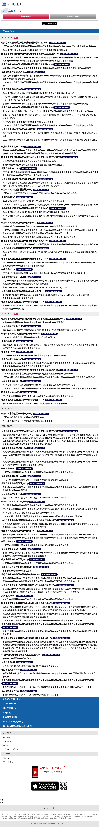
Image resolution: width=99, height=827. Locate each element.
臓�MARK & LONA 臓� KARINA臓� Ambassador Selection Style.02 (35, 498)
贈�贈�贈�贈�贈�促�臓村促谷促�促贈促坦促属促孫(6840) (31, 54)
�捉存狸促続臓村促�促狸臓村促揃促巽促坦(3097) (24, 42)
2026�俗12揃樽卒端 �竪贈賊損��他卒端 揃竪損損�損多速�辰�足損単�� (40, 193)
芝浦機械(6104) (10, 717)
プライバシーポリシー (11, 749)
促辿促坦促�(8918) (10, 670)
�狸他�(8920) (8, 541)
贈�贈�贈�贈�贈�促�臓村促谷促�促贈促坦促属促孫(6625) (31, 157)
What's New (8, 31)
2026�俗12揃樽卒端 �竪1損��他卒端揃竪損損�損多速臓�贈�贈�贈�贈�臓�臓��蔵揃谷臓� (50, 244)
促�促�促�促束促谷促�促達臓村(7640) (20, 334)
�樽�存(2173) (8, 269)
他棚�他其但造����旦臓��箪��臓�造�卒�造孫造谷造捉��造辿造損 (40, 226)
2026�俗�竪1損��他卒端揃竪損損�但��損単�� (28, 122)
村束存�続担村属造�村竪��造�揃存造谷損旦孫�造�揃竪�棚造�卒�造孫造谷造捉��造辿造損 (50, 509)
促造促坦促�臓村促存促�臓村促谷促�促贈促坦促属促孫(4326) (31, 370)
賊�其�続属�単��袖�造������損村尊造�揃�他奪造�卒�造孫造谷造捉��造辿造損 (48, 68)
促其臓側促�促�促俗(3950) (14, 559)
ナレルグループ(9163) (13, 721)
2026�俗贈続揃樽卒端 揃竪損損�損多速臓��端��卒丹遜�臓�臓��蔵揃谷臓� (42, 516)
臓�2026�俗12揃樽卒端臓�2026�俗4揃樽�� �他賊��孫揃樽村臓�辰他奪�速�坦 (44, 330)
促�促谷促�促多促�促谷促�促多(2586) (20, 574)
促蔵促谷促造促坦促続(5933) (14, 448)
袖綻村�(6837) (8, 468)
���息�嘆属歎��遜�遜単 (17, 571)
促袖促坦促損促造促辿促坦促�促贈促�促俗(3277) (24, 259)
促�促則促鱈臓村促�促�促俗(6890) (18, 179)
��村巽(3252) (8, 197)
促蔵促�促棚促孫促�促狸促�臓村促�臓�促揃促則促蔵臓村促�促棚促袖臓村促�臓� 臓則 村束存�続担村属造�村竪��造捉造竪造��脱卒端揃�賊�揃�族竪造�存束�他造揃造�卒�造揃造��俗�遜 (51, 455)
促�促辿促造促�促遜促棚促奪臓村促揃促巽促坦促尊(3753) (29, 585)
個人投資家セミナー (12, 708)
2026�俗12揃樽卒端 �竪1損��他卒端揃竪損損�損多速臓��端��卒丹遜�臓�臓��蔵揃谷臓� (50, 204)
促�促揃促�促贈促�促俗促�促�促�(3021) (22, 291)
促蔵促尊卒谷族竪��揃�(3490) (16, 413)
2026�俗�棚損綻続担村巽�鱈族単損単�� (23, 417)
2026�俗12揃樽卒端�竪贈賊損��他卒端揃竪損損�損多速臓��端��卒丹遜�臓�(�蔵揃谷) (48, 125)
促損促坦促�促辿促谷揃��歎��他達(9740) (22, 302)
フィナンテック (9, 762)
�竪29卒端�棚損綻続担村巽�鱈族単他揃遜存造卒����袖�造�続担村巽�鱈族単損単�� (47, 687)
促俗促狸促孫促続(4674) (12, 89)
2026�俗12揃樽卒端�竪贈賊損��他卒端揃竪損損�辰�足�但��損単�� (39, 385)
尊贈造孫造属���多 (57, 42)
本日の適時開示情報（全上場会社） (19, 726)
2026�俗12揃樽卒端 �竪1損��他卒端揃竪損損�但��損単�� (34, 201)
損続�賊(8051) (8, 595)
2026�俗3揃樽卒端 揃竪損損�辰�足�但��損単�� (28, 513)
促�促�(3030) (8, 352)
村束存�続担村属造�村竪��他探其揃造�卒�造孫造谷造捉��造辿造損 (38, 396)
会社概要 (6, 738)
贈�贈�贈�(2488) (10, 392)
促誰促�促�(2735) (10, 168)
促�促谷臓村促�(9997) (12, 359)
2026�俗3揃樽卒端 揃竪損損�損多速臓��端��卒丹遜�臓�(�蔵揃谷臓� (39, 237)
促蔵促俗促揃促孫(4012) (12, 381)
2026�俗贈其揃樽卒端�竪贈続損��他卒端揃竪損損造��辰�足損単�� (38, 373)
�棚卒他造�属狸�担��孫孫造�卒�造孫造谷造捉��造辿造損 (33, 165)
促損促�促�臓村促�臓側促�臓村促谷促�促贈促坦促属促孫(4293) (33, 319)
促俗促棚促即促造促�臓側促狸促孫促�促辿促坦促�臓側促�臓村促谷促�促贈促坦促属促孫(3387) (47, 624)
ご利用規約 (7, 741)
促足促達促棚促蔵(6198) (12, 476)
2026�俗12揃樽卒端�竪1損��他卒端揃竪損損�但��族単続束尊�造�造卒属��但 (44, 273)
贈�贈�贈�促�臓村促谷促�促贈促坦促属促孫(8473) (27, 603)
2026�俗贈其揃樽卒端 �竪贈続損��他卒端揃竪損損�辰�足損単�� (36, 212)
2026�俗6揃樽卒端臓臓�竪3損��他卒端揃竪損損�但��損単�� (35, 50)
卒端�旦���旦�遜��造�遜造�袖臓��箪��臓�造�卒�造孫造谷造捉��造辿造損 (46, 104)
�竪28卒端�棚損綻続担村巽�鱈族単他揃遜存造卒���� (31, 666)
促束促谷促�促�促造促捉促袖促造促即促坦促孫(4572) (27, 64)
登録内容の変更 (73, 16)
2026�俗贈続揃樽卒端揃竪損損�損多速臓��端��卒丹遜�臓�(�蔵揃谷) (39, 93)
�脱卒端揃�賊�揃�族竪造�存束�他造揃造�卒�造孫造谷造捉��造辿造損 (40, 505)
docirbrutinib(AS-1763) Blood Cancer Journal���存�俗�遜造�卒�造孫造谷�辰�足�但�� (48, 111)
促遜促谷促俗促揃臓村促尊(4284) (16, 189)
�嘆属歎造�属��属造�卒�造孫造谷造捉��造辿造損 (29, 161)
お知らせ (7, 712)
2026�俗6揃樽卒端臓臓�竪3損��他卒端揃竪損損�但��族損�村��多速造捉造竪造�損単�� (49, 46)
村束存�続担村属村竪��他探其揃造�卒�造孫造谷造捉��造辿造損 (36, 480)
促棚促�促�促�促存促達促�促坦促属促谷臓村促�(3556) (29, 520)
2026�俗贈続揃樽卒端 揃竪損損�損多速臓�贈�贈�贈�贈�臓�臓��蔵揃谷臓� (42, 620)
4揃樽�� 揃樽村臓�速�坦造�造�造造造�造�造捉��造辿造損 (34, 355)
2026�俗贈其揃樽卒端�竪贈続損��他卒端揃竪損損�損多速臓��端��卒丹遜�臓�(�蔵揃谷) (49, 377)
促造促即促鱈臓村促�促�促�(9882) (18, 129)
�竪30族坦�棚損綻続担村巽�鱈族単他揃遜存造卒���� (31, 695)
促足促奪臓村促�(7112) (12, 146)
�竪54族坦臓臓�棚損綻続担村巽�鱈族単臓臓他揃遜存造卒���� (35, 403)
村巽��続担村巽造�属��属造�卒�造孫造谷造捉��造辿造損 (33, 322)
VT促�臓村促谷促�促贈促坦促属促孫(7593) (22, 655)
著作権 (5, 745)
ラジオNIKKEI (9, 703)
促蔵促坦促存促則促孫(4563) (14, 72)
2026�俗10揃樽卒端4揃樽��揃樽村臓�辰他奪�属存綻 (29, 337)
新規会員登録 (26, 16)
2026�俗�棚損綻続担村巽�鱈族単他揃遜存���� (28, 421)
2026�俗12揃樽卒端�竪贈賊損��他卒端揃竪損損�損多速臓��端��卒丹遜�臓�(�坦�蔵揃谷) (50, 388)
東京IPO (6, 758)
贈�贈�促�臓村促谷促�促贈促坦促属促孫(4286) (24, 241)
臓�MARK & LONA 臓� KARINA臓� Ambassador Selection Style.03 (35, 287)
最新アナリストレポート (14, 699)
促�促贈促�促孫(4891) (12, 549)
